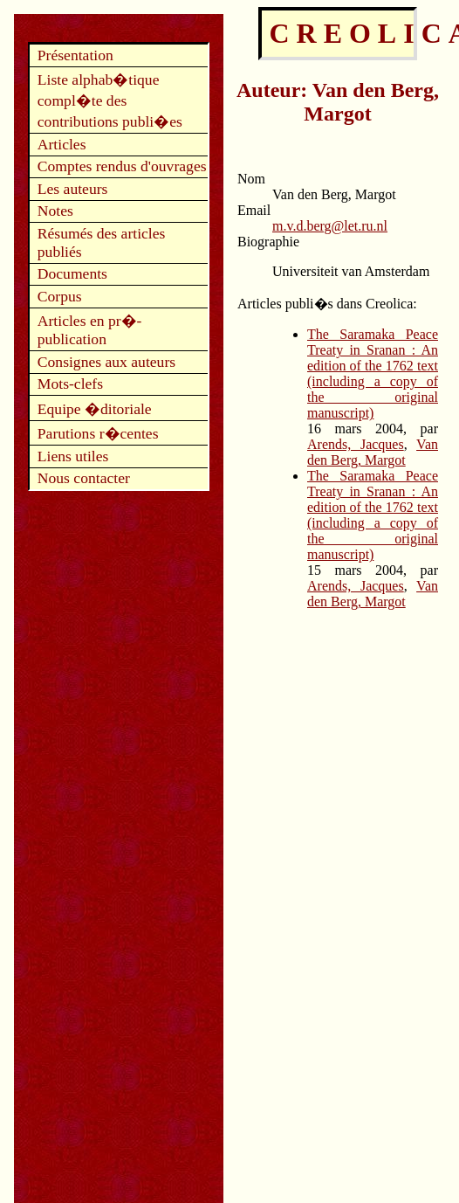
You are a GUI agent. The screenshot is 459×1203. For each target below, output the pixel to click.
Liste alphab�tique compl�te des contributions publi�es (110, 100)
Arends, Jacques (355, 444)
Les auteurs (73, 188)
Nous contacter (84, 478)
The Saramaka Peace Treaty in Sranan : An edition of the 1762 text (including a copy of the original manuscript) (372, 373)
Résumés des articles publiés (102, 242)
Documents (72, 273)
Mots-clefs (70, 383)
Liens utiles (73, 456)
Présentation (75, 55)
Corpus (60, 296)
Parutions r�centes (98, 433)
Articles (62, 144)
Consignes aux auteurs (106, 361)
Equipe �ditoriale (95, 409)
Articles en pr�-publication (90, 330)
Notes (55, 210)
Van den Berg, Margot (372, 452)
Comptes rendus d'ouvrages (122, 166)
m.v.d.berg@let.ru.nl (329, 225)
